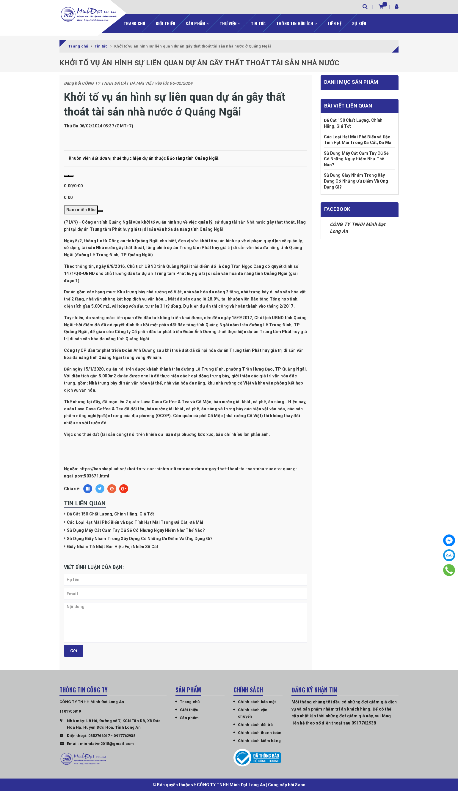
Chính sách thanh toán (259, 732)
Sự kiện (359, 23)
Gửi (73, 650)
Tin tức (258, 23)
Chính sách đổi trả (255, 724)
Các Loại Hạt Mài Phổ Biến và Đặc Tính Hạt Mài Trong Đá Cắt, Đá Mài (135, 521)
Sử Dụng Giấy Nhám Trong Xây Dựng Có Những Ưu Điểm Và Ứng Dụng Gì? (140, 538)
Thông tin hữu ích (296, 23)
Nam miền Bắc (80, 209)
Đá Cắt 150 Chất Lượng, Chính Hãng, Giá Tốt (110, 513)
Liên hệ (335, 23)
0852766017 (99, 735)
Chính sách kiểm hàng (259, 740)
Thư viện (230, 23)
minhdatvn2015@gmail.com (107, 743)
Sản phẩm (197, 23)
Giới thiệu (165, 23)
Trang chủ (134, 23)
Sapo (300, 784)
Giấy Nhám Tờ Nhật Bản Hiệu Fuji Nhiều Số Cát (112, 546)
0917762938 (124, 735)
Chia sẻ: (72, 488)
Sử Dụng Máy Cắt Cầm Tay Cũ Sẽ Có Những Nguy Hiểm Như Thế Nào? (136, 530)
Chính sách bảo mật (257, 701)
